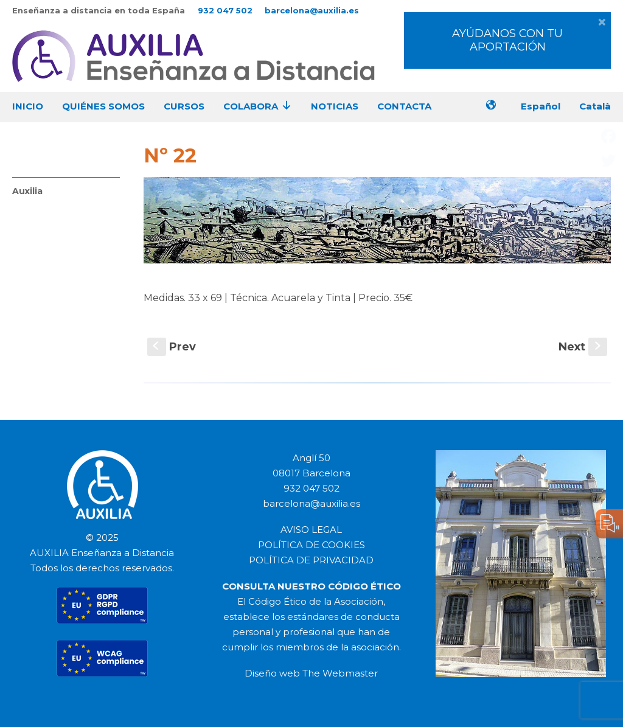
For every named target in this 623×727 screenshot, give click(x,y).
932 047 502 (225, 10)
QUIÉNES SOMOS (103, 106)
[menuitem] (545, 107)
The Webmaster (340, 673)
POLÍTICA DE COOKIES (311, 545)
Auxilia (27, 191)
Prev (171, 346)
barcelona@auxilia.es (312, 10)
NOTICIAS (334, 106)
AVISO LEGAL (311, 529)
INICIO (29, 106)
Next (583, 346)
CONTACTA (404, 106)
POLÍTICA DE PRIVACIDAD (311, 560)
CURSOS (184, 106)
